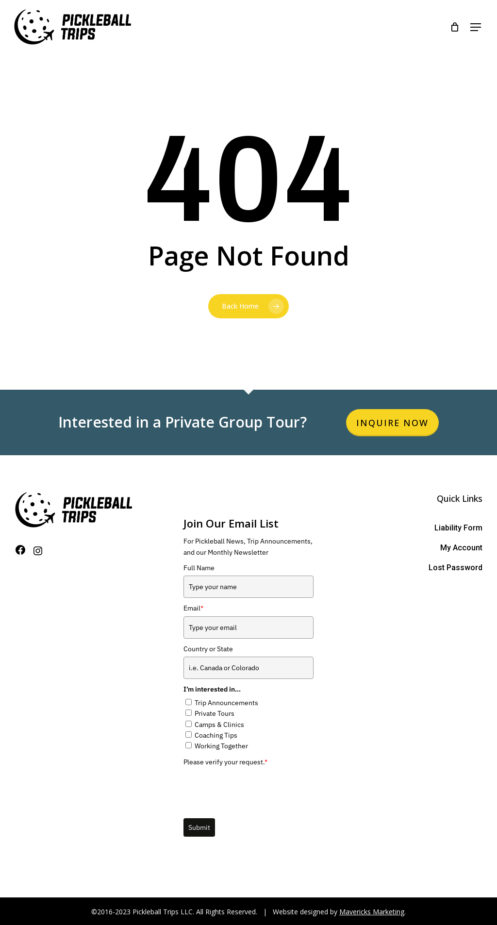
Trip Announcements (226, 702)
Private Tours (214, 713)
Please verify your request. (225, 762)
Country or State (208, 648)
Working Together (221, 746)
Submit (199, 827)
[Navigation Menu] (472, 27)
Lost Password (455, 567)
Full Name (199, 567)
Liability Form (458, 527)
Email (193, 608)
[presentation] (257, 789)
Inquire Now (392, 423)
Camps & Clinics (219, 724)
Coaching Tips (216, 735)
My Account (461, 547)
